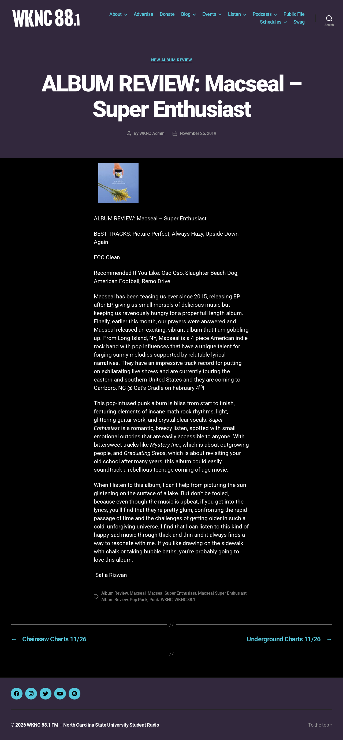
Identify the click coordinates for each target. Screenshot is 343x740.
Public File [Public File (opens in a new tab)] (294, 14)
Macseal (138, 593)
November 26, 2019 (198, 133)
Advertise (143, 14)
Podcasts (262, 14)
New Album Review (171, 60)
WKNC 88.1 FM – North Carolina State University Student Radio (93, 725)
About (115, 14)
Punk (154, 599)
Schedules (270, 22)
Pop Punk (138, 599)
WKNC (167, 599)
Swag (299, 22)
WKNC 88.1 (184, 599)
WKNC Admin (151, 133)
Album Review (114, 593)
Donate (167, 14)
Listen (234, 14)
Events (209, 14)
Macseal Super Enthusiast (172, 593)
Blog (185, 14)
